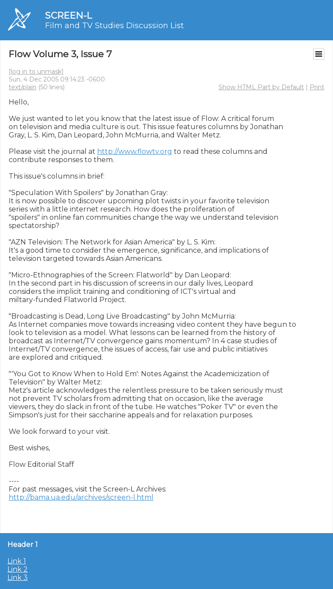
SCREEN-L (68, 15)
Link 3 (17, 577)
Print (317, 87)
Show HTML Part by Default (261, 87)
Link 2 (17, 569)
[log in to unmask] (36, 71)
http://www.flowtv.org (134, 151)
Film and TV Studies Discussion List (114, 25)
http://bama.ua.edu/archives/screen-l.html (81, 497)
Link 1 (16, 561)
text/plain (22, 87)
